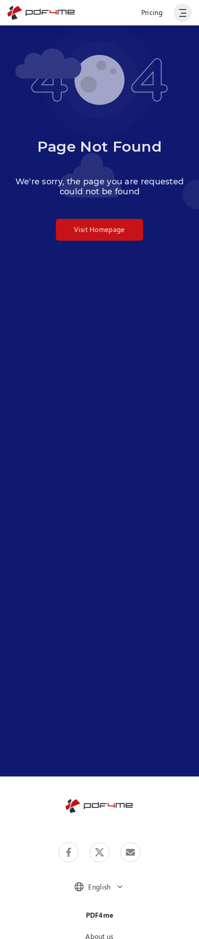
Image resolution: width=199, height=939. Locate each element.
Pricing (152, 12)
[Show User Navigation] (183, 13)
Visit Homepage (99, 229)
